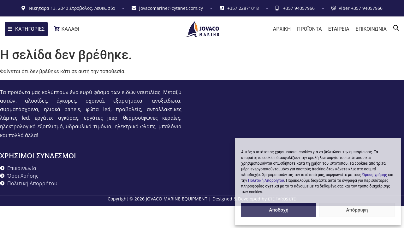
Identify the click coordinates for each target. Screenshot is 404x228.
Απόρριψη (357, 210)
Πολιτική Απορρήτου (266, 180)
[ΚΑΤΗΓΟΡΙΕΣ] (26, 29)
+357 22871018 (243, 8)
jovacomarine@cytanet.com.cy (171, 8)
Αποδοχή (278, 210)
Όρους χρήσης (374, 175)
